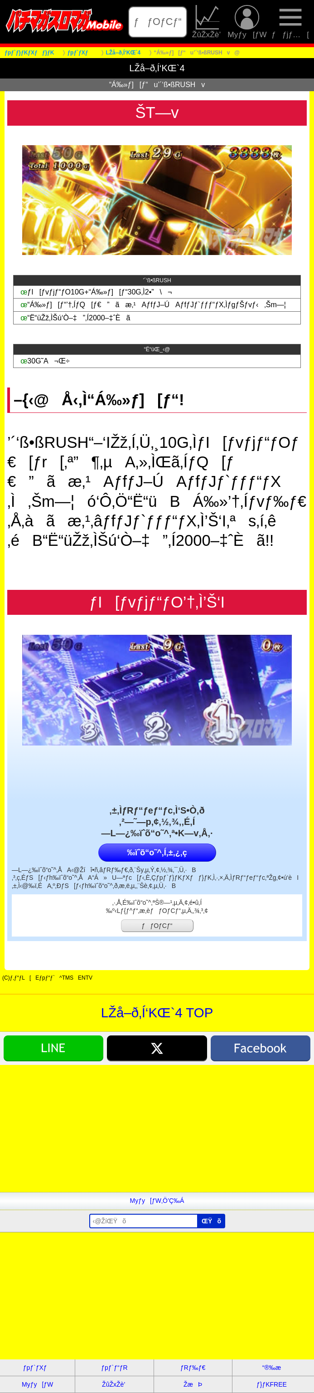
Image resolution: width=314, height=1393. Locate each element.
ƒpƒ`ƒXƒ (37, 1367)
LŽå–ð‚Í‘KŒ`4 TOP (157, 1012)
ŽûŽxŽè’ (207, 22)
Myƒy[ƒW (246, 22)
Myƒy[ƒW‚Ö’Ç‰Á (157, 1200)
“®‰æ (271, 1367)
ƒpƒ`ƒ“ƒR (114, 1367)
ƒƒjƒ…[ (290, 22)
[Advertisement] (157, 1128)
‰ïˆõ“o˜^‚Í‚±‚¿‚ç (157, 852)
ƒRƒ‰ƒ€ (192, 1367)
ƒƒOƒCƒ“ (158, 21)
